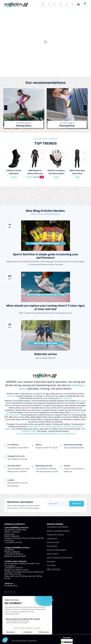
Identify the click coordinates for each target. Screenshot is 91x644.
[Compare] (21, 159)
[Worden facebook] (11, 592)
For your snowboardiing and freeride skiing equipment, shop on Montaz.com (45, 434)
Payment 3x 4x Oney (55, 535)
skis (8, 413)
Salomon (8, 429)
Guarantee (51, 562)
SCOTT (17, 415)
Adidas (48, 427)
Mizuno (30, 427)
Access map (9, 534)
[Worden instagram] (8, 592)
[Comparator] (66, 4)
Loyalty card (52, 539)
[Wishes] (60, 4)
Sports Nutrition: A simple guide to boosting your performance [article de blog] (45, 256)
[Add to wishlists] (21, 152)
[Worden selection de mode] (72, 4)
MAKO (33, 431)
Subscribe (76, 504)
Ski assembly (52, 546)
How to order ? (53, 554)
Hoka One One (69, 427)
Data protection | (22, 641)
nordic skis (11, 396)
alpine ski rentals (64, 398)
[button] (48, 4)
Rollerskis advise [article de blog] (45, 354)
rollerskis (76, 385)
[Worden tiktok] (5, 592)
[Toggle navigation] (43, 4)
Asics (43, 427)
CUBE (11, 415)
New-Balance (57, 427)
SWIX (72, 413)
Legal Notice (32, 641)
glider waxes (81, 401)
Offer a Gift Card (53, 569)
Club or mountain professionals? (59, 558)
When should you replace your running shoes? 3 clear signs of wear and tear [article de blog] (45, 307)
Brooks (37, 427)
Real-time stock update (56, 550)
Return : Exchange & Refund (58, 531)
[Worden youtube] (14, 592)
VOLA (77, 413)
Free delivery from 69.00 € (57, 527)
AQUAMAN (26, 431)
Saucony (79, 427)
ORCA (83, 429)
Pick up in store (53, 542)
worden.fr (11, 566)
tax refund (51, 565)
